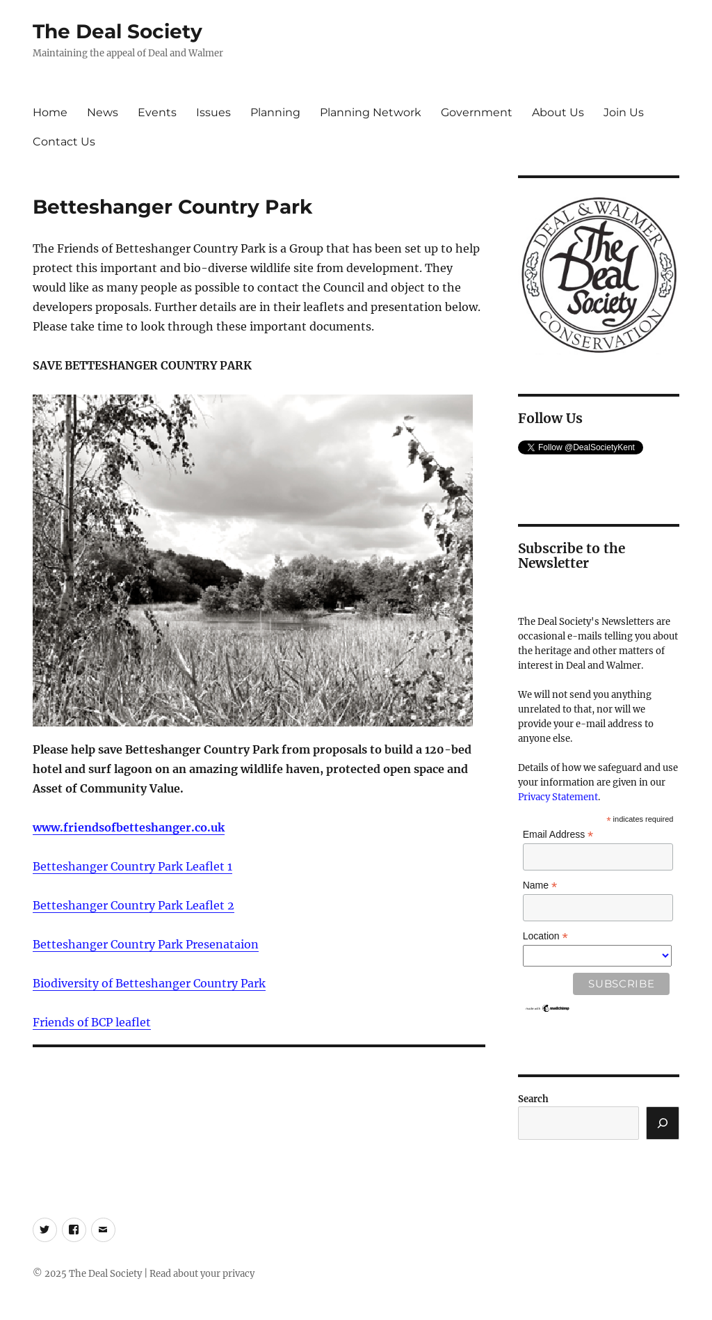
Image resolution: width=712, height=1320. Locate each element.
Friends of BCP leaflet (92, 1022)
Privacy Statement (558, 797)
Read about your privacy (201, 1274)
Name (540, 885)
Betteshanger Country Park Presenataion (146, 944)
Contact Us (64, 141)
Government (476, 112)
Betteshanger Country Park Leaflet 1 (132, 866)
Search (533, 1099)
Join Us (624, 112)
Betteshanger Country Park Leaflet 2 (133, 905)
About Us (558, 112)
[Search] (662, 1123)
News (102, 112)
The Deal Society (117, 31)
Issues (213, 112)
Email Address (558, 834)
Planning (275, 112)
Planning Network (370, 112)
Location (545, 936)
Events (157, 112)
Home (50, 112)
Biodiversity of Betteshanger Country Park (149, 983)
